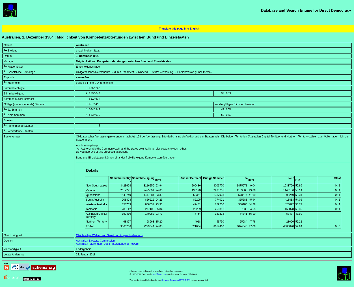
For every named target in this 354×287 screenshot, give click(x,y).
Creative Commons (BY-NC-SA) (175, 280)
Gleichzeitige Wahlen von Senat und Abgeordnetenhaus (109, 235)
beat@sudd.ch (159, 274)
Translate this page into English (179, 28)
